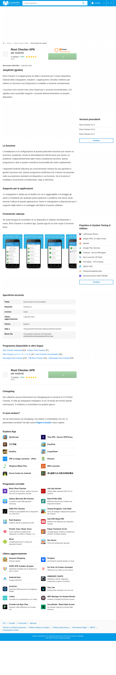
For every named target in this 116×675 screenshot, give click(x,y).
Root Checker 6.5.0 (87, 129)
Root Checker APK (23, 372)
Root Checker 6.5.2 (87, 125)
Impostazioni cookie (11, 630)
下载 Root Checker (35, 358)
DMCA (92, 628)
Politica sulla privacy (61, 628)
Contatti (12, 623)
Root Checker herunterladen (47, 354)
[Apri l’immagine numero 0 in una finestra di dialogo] (12, 251)
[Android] (9, 43)
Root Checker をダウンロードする (17, 354)
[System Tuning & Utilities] (21, 43)
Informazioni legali (79, 628)
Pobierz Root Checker (36, 350)
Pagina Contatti (43, 422)
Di (15, 57)
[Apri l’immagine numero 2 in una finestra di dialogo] (55, 251)
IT (109, 3)
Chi (4, 623)
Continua (96, 140)
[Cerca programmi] (83, 3)
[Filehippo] (11, 3)
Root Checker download (12, 350)
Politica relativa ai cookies (39, 628)
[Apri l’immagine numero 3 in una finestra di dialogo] (76, 251)
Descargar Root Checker (13, 358)
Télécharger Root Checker (59, 358)
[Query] (54, 3)
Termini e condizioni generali (14, 628)
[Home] (4, 43)
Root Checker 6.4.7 (87, 134)
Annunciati (22, 623)
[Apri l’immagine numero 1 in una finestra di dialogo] (34, 251)
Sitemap (33, 623)
